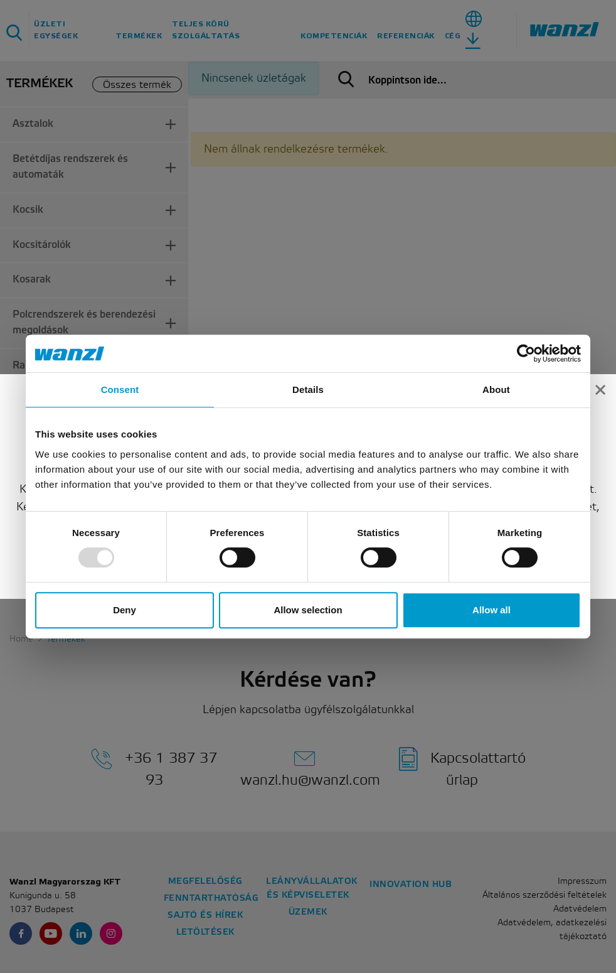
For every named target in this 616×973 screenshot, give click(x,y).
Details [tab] (308, 389)
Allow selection (307, 610)
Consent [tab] (120, 389)
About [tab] (496, 389)
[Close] (600, 384)
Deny (124, 610)
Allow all (491, 610)
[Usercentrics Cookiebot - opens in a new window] (526, 353)
